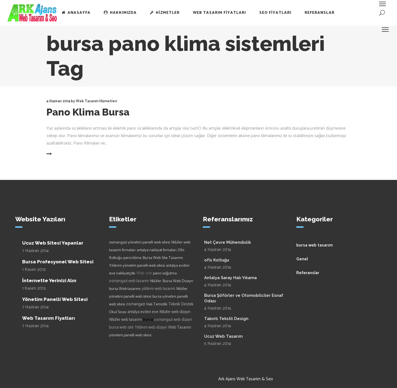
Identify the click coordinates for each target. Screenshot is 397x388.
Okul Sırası (117, 312)
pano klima (132, 258)
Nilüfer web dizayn (174, 312)
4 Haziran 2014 (58, 101)
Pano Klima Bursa (87, 112)
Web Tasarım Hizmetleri (96, 101)
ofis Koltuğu (216, 260)
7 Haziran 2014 (35, 251)
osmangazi (135, 304)
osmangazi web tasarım (129, 281)
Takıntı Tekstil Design (226, 318)
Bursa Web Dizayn (177, 281)
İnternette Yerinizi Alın (49, 280)
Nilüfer (155, 281)
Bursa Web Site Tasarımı (162, 258)
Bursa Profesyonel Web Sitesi (58, 261)
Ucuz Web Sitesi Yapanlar (52, 243)
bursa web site (121, 327)
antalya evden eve (143, 312)
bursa (148, 319)
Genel (302, 259)
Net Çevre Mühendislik (227, 242)
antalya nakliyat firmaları (157, 250)
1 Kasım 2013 (34, 269)
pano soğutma (165, 273)
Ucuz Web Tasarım (223, 336)
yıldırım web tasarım (158, 288)
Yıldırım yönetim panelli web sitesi (137, 265)
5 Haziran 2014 (217, 343)
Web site (144, 273)
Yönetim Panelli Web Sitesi (55, 299)
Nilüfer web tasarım (125, 319)
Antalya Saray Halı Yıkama (230, 277)
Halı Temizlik (156, 304)
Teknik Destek (180, 304)
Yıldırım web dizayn (151, 327)
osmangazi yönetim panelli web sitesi (139, 242)
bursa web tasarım (314, 245)
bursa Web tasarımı (125, 288)
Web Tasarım (179, 327)
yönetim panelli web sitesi (130, 335)
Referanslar (307, 273)
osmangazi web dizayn (173, 319)
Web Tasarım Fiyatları (48, 318)
